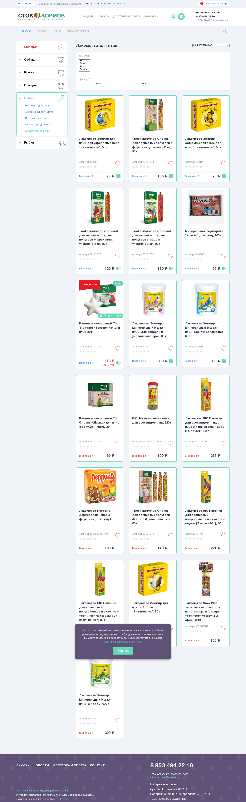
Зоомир (84, 69)
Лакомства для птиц (78, 31)
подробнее (25, 4)
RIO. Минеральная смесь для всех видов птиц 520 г (152, 420)
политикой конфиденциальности (123, 641)
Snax (84, 64)
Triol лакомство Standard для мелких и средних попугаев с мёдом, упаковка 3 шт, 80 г (151, 237)
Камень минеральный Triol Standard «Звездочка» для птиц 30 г (99, 327)
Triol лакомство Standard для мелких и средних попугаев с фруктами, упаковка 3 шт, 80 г (98, 237)
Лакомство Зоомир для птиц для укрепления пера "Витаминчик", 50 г (99, 143)
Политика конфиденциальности (42, 791)
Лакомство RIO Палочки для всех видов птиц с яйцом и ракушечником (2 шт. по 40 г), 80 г (204, 425)
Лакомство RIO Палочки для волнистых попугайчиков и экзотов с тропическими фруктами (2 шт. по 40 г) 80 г (99, 611)
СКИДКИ (44, 47)
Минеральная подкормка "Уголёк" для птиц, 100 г (204, 233)
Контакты (151, 17)
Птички (57, 31)
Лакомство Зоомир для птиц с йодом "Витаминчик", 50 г (150, 607)
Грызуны (44, 85)
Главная (23, 31)
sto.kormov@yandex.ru (165, 777)
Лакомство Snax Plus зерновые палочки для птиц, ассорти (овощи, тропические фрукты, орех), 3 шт (202, 611)
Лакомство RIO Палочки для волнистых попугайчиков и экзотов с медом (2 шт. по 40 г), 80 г (205, 517)
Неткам (63, 799)
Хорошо (123, 651)
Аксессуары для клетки (39, 112)
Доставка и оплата (126, 17)
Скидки (87, 17)
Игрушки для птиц (36, 118)
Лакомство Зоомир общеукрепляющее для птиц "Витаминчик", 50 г (203, 143)
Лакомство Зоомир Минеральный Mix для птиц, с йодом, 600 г (95, 699)
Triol (84, 67)
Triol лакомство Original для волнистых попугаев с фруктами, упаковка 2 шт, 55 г (152, 145)
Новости (103, 17)
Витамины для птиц (37, 106)
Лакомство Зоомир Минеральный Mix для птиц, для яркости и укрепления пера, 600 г (149, 330)
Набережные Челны (113, 4)
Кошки (44, 72)
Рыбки (44, 143)
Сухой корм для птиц (38, 125)
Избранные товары (214, 4)
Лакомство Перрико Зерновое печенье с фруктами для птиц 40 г (97, 515)
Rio (84, 61)
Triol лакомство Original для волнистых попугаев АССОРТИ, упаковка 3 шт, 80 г (151, 517)
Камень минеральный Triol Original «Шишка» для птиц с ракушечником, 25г (99, 422)
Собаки (44, 60)
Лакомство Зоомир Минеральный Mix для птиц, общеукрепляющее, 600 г (204, 330)
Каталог (42, 31)
